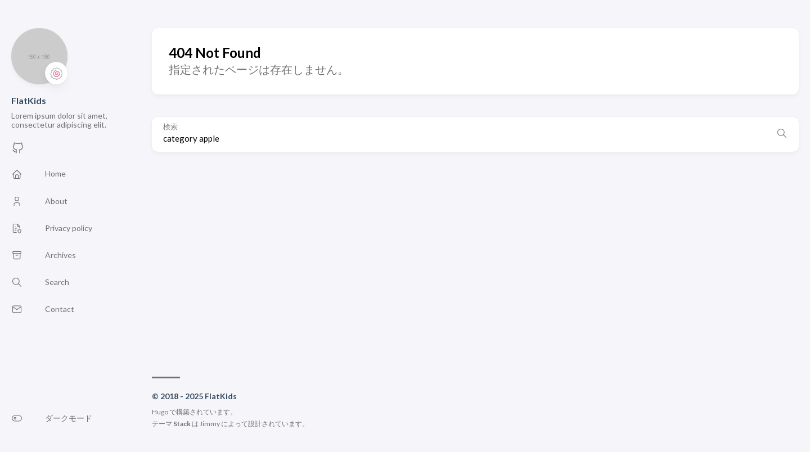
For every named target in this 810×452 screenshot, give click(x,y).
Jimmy (210, 423)
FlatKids (28, 100)
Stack (182, 423)
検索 (170, 127)
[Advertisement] (475, 258)
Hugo (160, 412)
